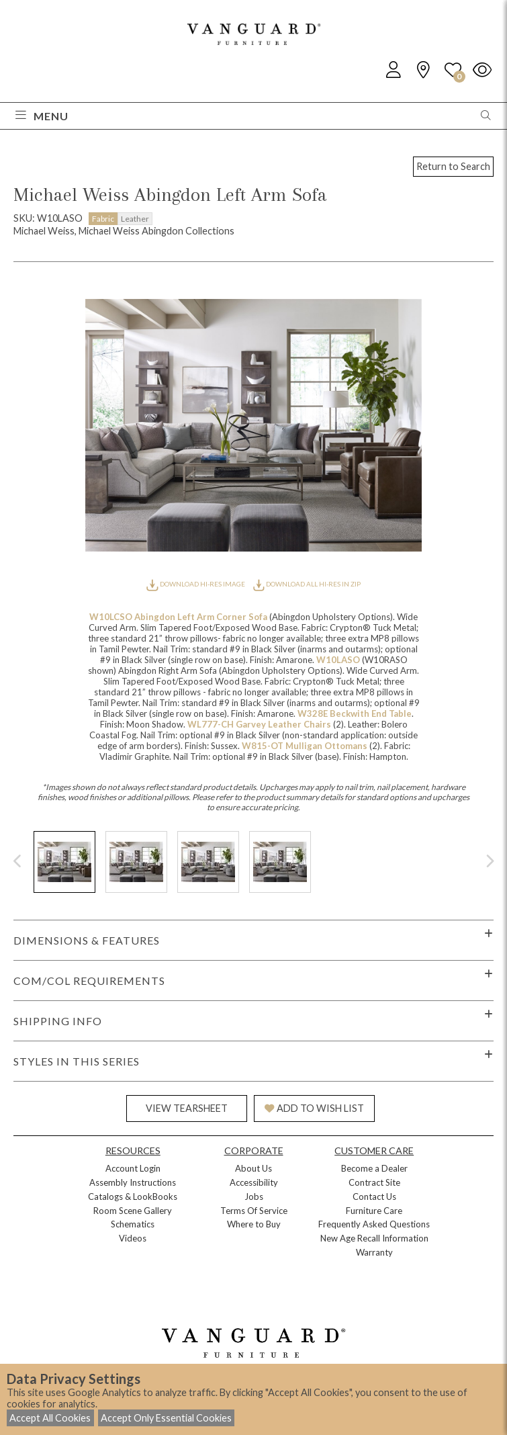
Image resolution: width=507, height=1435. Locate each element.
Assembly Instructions (132, 1182)
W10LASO (339, 659)
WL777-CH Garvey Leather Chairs (260, 724)
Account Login (132, 1168)
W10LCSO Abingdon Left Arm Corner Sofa (179, 616)
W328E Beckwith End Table (354, 713)
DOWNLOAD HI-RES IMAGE (196, 584)
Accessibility (254, 1182)
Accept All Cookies (50, 1418)
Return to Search (453, 166)
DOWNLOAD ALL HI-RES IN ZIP (307, 584)
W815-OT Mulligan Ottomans (305, 745)
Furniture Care (374, 1210)
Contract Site (374, 1182)
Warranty (374, 1252)
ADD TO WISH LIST (314, 1108)
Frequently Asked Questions (374, 1224)
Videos (132, 1238)
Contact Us (374, 1196)
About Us (253, 1168)
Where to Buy (254, 1224)
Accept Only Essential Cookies (166, 1418)
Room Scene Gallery (132, 1210)
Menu (41, 116)
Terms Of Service (253, 1210)
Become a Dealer (374, 1168)
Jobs (253, 1196)
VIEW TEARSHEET (187, 1108)
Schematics (132, 1224)
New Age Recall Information (374, 1238)
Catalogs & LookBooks (132, 1196)
